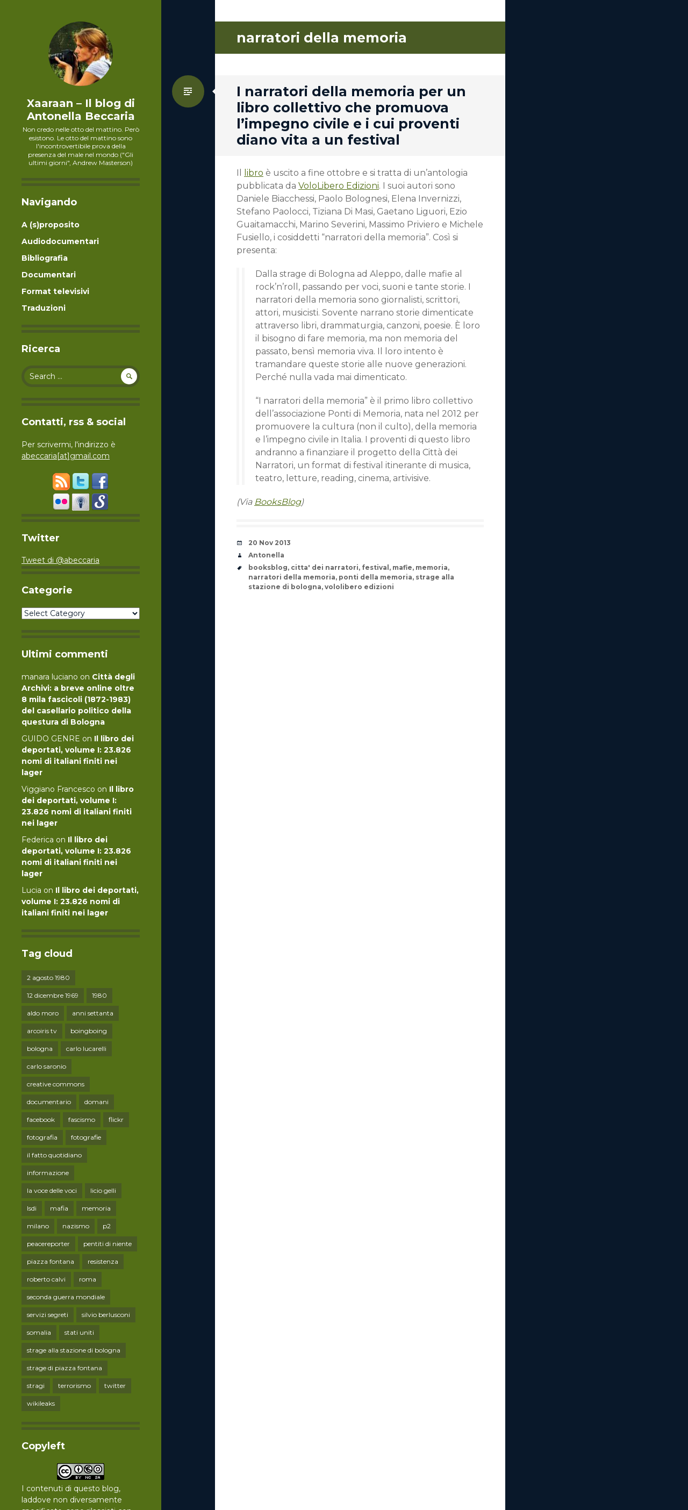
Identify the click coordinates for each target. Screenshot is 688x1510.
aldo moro (43, 1013)
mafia (59, 1208)
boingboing (88, 1031)
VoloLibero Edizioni (338, 186)
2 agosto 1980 (48, 978)
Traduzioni (44, 308)
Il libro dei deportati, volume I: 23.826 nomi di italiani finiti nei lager (80, 901)
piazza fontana (50, 1261)
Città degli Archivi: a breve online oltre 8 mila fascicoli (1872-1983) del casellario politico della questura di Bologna (78, 699)
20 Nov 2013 (269, 543)
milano (38, 1226)
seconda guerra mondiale (66, 1297)
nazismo (75, 1226)
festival (375, 567)
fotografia (42, 1137)
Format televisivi (55, 291)
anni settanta (92, 1013)
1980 (99, 995)
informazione (48, 1173)
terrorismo (74, 1386)
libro (253, 173)
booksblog (268, 567)
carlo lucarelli (86, 1048)
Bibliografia (45, 258)
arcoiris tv (42, 1031)
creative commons (55, 1084)
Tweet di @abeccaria (60, 560)
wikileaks (41, 1403)
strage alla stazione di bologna (73, 1350)
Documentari (49, 275)
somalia (39, 1332)
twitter (115, 1386)
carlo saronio (46, 1066)
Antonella (266, 555)
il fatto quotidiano (54, 1155)
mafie (402, 567)
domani (96, 1102)
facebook (41, 1119)
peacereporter (48, 1244)
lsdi (32, 1208)
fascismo (81, 1119)
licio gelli (103, 1190)
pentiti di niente (107, 1244)
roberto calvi (46, 1279)
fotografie (86, 1137)
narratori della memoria (291, 577)
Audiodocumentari (60, 241)
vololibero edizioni (359, 587)
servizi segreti (47, 1315)
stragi (36, 1386)
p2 (107, 1226)
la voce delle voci (52, 1190)
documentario (49, 1102)
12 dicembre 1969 (52, 995)
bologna (40, 1048)
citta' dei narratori (325, 567)
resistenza (103, 1261)
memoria (96, 1208)
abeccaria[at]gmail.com (66, 456)
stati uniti (79, 1332)
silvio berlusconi (106, 1315)
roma (87, 1279)
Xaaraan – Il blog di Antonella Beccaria (81, 110)
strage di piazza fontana (64, 1368)
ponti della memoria (375, 577)
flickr (116, 1119)
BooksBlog (277, 502)
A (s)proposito (51, 225)
